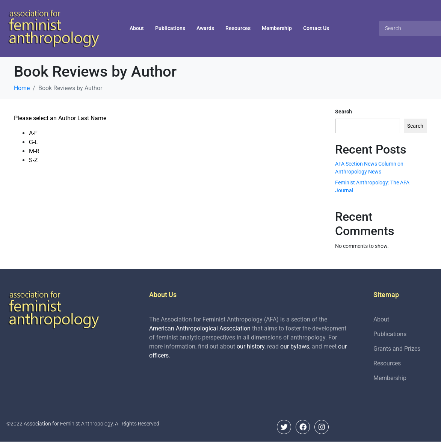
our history (250, 346)
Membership (277, 28)
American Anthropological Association (200, 328)
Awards (205, 28)
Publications (170, 28)
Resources (238, 28)
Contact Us (316, 28)
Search (343, 112)
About (137, 28)
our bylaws (294, 346)
